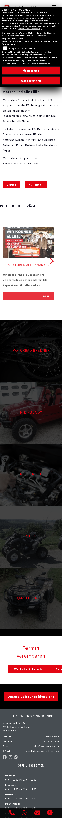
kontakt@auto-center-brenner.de (42, 751)
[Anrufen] (12, 813)
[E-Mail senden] (37, 813)
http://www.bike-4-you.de (46, 746)
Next (51, 261)
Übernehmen (31, 70)
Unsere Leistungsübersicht (31, 697)
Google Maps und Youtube (22, 49)
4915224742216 (51, 741)
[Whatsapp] (24, 813)
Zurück (11, 184)
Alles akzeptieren (31, 80)
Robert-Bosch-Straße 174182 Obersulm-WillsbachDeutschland (17, 727)
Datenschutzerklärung (30, 28)
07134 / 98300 (52, 736)
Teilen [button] (35, 184)
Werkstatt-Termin (28, 669)
